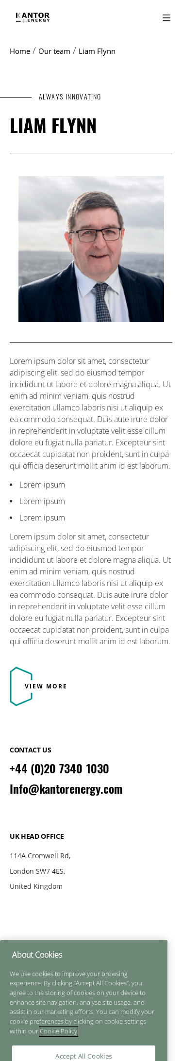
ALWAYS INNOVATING (70, 96)
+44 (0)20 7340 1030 (59, 768)
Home (20, 51)
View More (46, 686)
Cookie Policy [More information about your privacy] (58, 1043)
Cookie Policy (91, 952)
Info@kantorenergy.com (66, 789)
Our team (54, 51)
